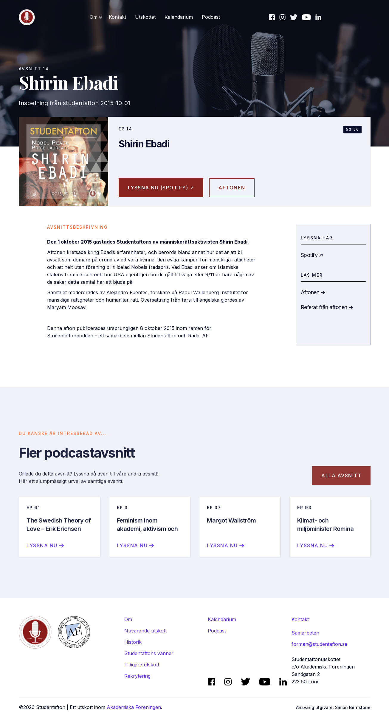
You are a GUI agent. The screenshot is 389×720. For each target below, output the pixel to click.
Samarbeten (305, 633)
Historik (133, 642)
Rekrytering (137, 676)
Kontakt (117, 17)
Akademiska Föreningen (134, 707)
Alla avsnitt (341, 482)
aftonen (231, 188)
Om (128, 619)
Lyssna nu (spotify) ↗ (161, 188)
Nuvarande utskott (145, 631)
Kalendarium (179, 17)
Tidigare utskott (141, 665)
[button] (96, 17)
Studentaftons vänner (148, 653)
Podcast (211, 17)
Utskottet (145, 17)
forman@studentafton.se (319, 644)
